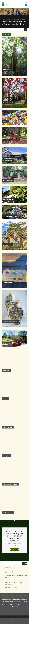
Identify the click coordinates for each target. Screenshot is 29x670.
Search (6, 560)
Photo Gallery (23, 595)
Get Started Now (14, 549)
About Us (8, 595)
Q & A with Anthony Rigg (11, 587)
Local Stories (6, 597)
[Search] (25, 29)
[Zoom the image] (5, 611)
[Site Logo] (6, 4)
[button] (26, 2)
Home (3, 595)
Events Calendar (15, 595)
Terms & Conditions (20, 597)
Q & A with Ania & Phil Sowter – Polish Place (15, 580)
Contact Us (12, 597)
